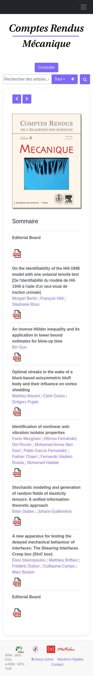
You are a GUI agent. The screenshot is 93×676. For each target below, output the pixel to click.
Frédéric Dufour (26, 566)
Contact (57, 664)
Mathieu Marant (26, 396)
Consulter (46, 67)
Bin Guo (19, 347)
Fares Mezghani (26, 438)
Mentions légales (70, 659)
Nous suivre (42, 659)
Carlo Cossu (54, 396)
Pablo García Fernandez (45, 450)
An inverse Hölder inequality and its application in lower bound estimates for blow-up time (46, 335)
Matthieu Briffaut (63, 560)
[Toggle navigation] (84, 7)
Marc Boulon (23, 572)
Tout (58, 79)
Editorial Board (26, 238)
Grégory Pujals (25, 402)
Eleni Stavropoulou (28, 560)
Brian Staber (23, 511)
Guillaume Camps (59, 566)
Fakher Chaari (24, 456)
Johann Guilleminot (54, 511)
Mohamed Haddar (43, 462)
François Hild (51, 298)
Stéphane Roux (25, 304)
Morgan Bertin (24, 298)
